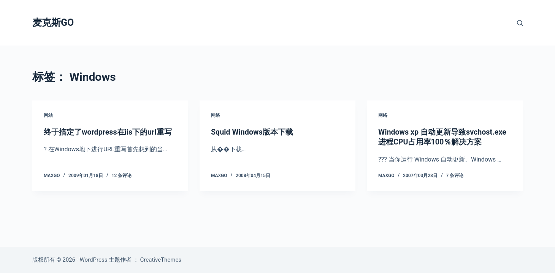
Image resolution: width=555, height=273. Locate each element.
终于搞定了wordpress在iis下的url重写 (108, 131)
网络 (215, 115)
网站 (48, 115)
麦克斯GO (53, 22)
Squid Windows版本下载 (252, 131)
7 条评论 (455, 175)
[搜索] (520, 23)
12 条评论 (122, 175)
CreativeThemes (161, 259)
